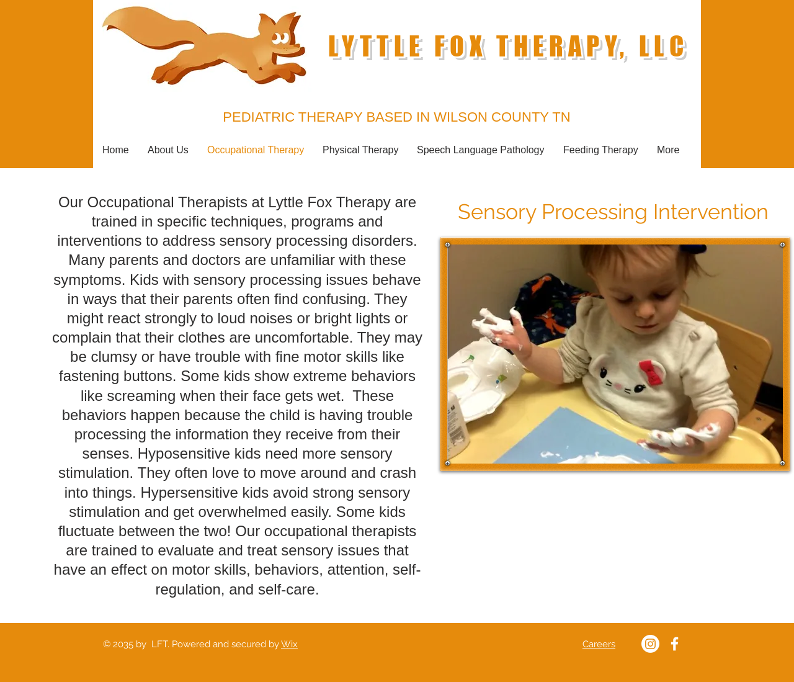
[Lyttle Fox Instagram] (650, 644)
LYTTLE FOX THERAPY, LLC (508, 46)
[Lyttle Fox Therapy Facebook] (675, 644)
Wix (289, 644)
